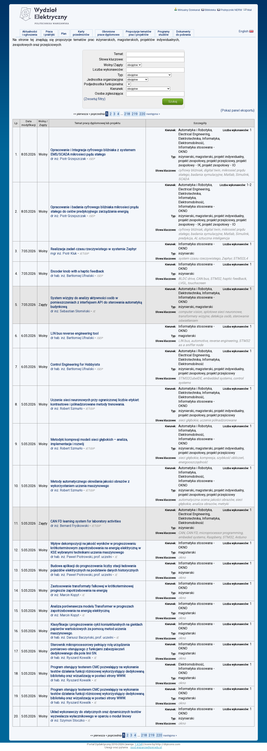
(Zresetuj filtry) (94, 99)
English (243, 31)
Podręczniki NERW (231, 10)
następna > (153, 114)
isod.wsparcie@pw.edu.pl (146, 747)
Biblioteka (210, 10)
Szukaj (172, 101)
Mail (249, 10)
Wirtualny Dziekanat (189, 10)
